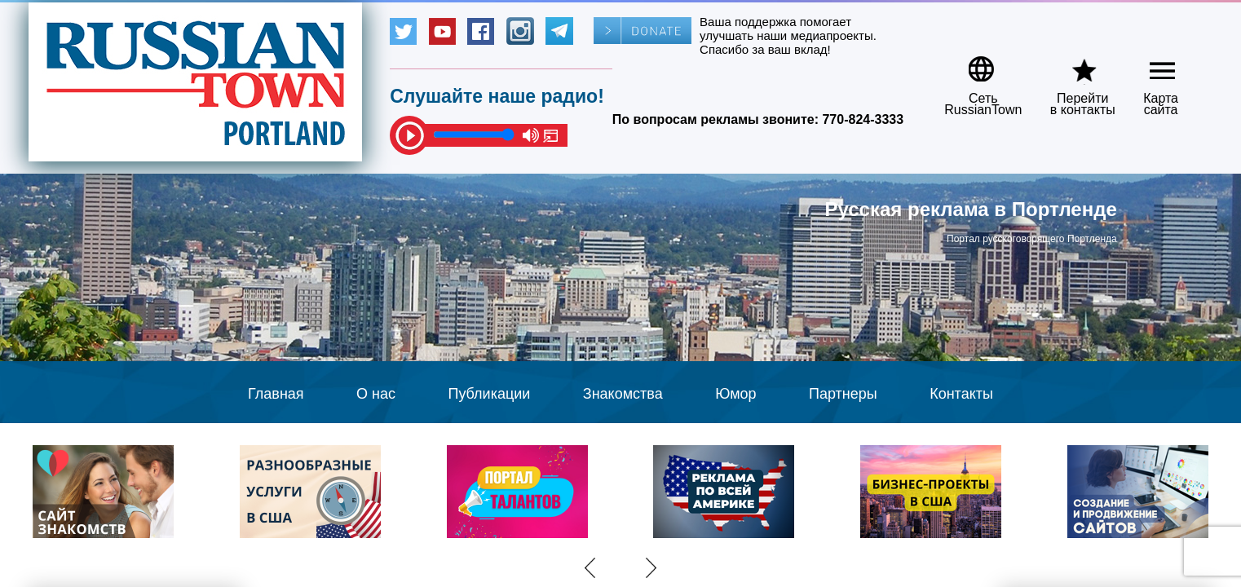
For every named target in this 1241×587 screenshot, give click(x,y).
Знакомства (623, 394)
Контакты (961, 394)
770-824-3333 (862, 119)
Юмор (735, 394)
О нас (375, 394)
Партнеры (843, 394)
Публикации (489, 394)
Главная (276, 394)
